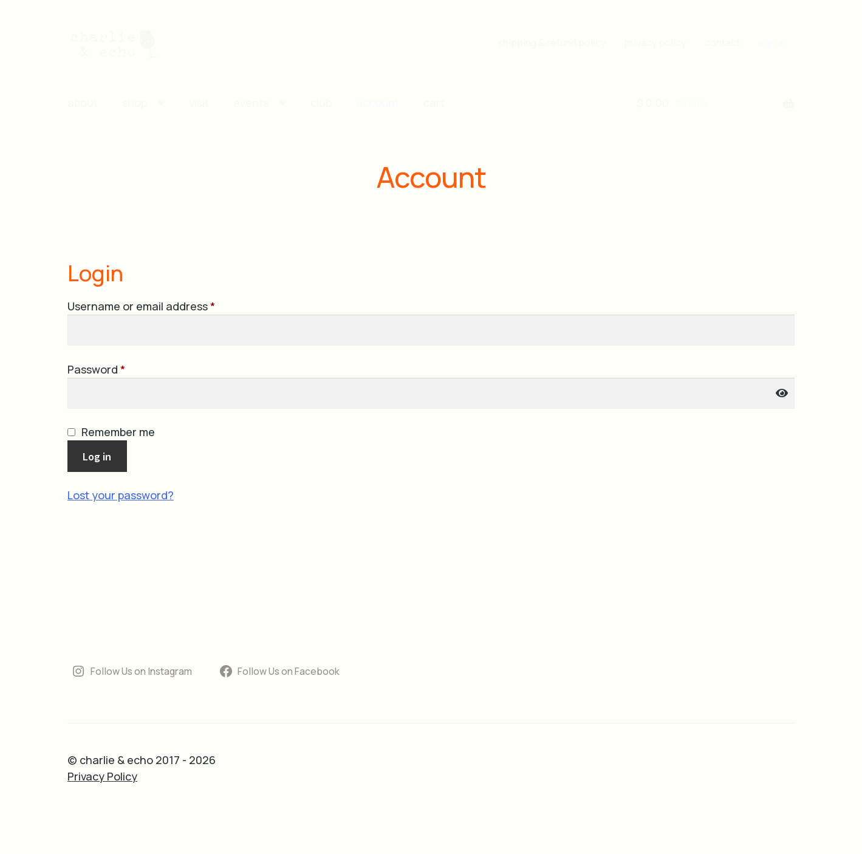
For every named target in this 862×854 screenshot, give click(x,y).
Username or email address (164, 305)
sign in (772, 42)
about (82, 102)
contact (722, 42)
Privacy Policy (102, 776)
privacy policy (655, 42)
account (377, 102)
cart (434, 102)
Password (119, 369)
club (321, 102)
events (251, 102)
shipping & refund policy (552, 42)
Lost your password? (120, 495)
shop (134, 102)
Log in (97, 456)
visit (199, 102)
